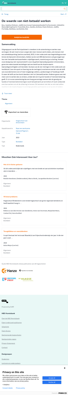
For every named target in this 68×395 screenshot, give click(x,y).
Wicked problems (10, 197)
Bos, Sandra (6, 25)
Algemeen (7, 183)
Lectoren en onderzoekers (11, 363)
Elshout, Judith (52, 27)
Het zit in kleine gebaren (12, 164)
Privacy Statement (8, 343)
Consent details (8, 388)
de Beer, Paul (41, 27)
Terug (6, 14)
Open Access (6, 331)
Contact (5, 347)
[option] (34, 275)
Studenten (5, 359)
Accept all (52, 378)
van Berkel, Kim (22, 29)
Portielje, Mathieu (8, 29)
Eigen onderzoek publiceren (12, 323)
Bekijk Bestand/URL (21, 37)
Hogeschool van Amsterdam (21, 122)
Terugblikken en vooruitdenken (15, 231)
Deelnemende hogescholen (11, 335)
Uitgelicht (5, 327)
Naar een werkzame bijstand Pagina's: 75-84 (23, 130)
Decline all (52, 382)
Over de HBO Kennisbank (10, 318)
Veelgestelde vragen (9, 339)
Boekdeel (19, 142)
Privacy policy (20, 388)
